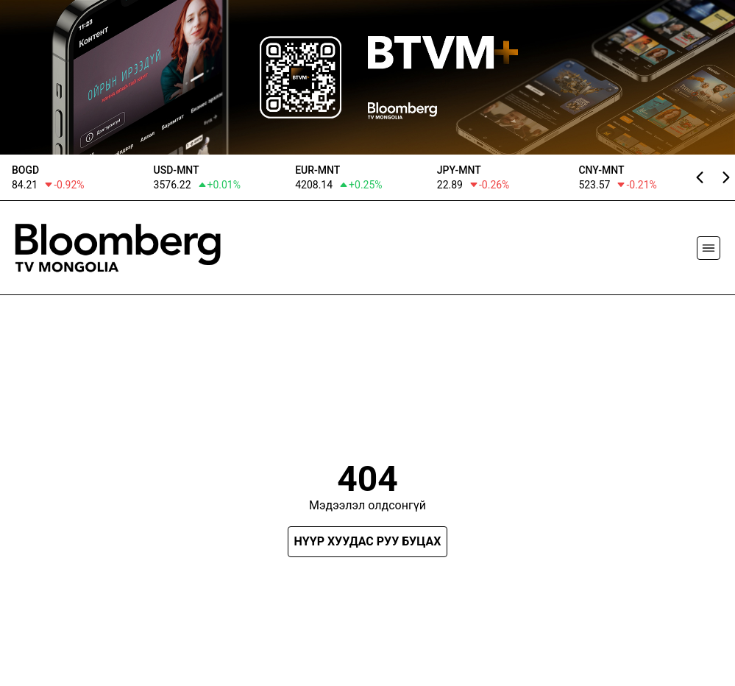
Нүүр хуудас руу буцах (367, 541)
